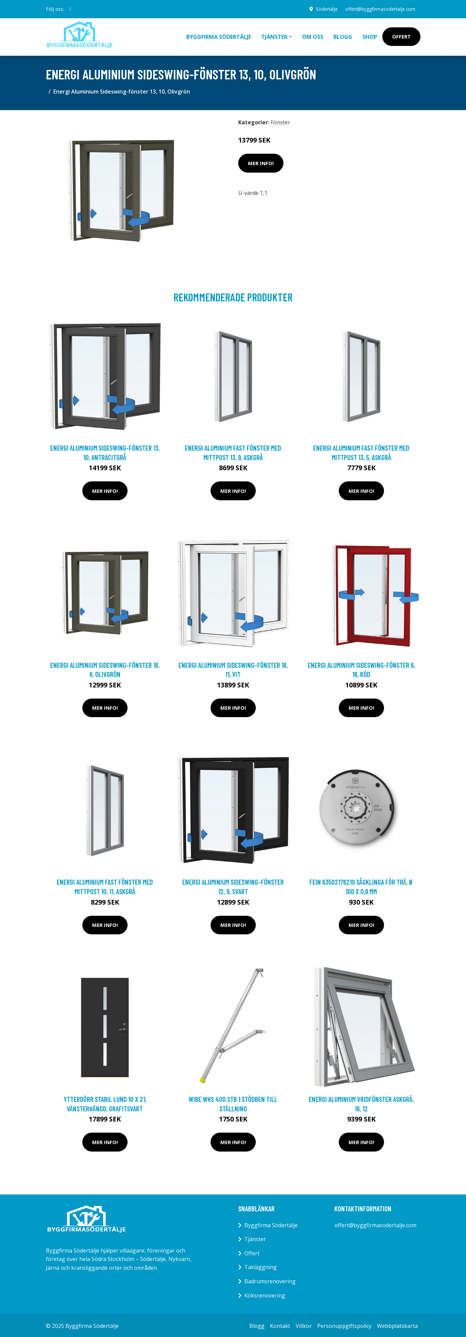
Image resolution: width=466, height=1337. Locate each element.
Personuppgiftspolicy (344, 1324)
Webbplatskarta (397, 1324)
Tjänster (255, 1237)
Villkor (304, 1324)
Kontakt (280, 1324)
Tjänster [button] (274, 36)
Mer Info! (261, 161)
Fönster (280, 120)
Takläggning (260, 1265)
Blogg (342, 36)
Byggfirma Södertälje (218, 36)
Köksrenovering (264, 1293)
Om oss (312, 36)
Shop (369, 36)
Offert (401, 35)
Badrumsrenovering (270, 1279)
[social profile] (70, 9)
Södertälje (324, 9)
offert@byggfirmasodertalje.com (379, 9)
